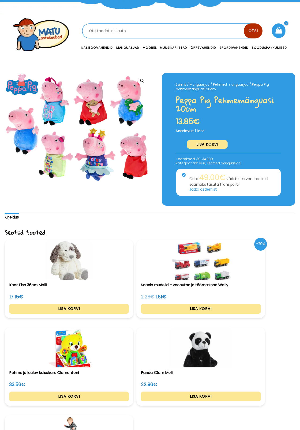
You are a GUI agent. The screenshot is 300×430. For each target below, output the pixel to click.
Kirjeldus (12, 217)
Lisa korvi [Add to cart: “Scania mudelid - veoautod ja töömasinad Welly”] (91, 321)
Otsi (253, 31)
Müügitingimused (259, 397)
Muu (202, 163)
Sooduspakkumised (269, 47)
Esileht (181, 84)
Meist (183, 397)
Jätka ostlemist (203, 189)
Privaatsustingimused (263, 387)
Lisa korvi (207, 144)
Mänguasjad (127, 47)
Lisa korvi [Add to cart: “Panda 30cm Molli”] (209, 317)
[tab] (12, 217)
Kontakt (185, 387)
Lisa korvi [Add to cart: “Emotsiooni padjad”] (268, 317)
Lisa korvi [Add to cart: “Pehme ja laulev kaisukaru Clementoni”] (150, 317)
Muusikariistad (173, 47)
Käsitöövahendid (97, 47)
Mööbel (149, 47)
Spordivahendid (233, 47)
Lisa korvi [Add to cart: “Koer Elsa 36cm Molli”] (32, 317)
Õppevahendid (203, 47)
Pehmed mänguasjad (233, 84)
